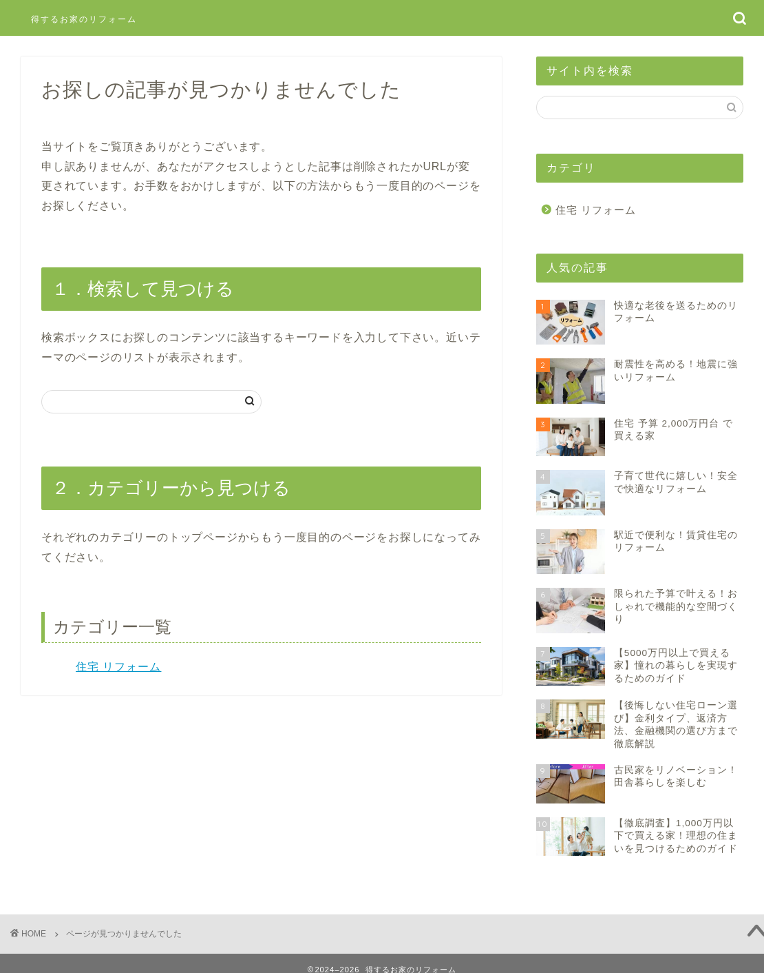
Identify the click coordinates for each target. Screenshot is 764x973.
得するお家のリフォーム (84, 19)
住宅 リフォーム (118, 667)
